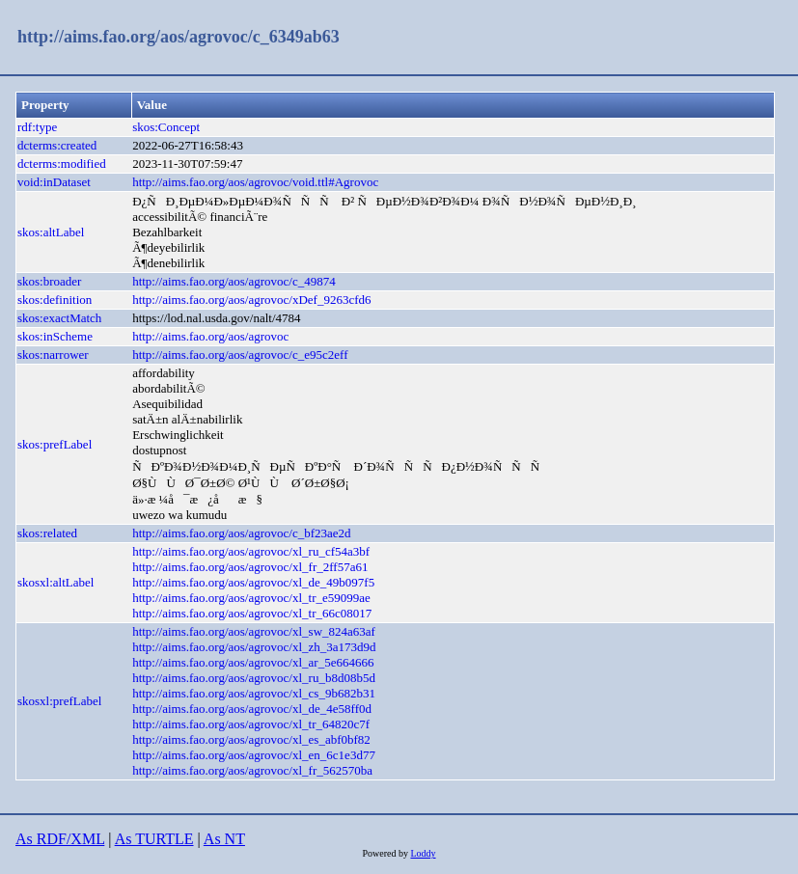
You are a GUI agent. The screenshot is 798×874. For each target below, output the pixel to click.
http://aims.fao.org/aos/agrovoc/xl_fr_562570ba (252, 770)
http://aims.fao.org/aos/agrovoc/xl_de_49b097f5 (253, 582)
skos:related (47, 533)
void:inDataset (54, 182)
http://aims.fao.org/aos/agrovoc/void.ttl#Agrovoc (255, 182)
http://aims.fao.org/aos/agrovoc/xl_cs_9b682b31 (253, 693)
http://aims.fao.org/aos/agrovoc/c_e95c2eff (239, 354)
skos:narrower (53, 354)
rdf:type (37, 127)
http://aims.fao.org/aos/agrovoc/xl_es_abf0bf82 (251, 739)
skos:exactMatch (59, 318)
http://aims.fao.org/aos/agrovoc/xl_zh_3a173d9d (254, 647)
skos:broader (49, 281)
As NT (224, 839)
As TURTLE (154, 839)
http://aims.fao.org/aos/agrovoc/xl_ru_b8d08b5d (253, 677)
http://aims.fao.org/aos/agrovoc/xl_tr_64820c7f (251, 724)
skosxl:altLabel (55, 582)
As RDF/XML (59, 839)
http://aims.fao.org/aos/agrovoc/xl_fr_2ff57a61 (250, 567)
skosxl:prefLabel (59, 701)
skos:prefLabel (54, 444)
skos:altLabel (50, 232)
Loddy (422, 853)
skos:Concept (166, 127)
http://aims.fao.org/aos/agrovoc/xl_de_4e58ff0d (251, 708)
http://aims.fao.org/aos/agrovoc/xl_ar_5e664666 (252, 662)
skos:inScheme (55, 336)
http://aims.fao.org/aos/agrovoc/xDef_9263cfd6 (251, 299)
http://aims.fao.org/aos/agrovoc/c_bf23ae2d (241, 533)
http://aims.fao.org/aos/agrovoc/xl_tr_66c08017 (251, 613)
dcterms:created (56, 145)
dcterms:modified (61, 163)
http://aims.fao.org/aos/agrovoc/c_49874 (234, 281)
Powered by (386, 853)
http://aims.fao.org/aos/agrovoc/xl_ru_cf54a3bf (251, 551)
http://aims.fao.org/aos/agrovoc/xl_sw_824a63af (253, 631)
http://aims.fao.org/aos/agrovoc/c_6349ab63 (178, 36)
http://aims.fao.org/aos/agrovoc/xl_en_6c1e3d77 (253, 755)
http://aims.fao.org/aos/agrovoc (210, 336)
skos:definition (54, 299)
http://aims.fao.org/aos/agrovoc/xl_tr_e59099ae (251, 597)
